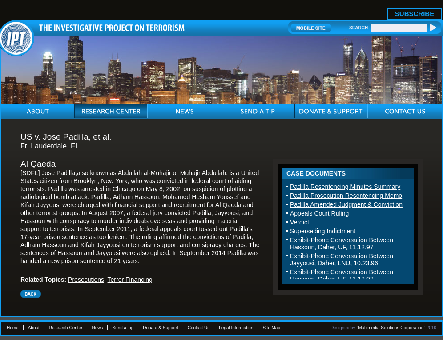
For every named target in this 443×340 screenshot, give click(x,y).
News (97, 327)
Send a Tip (122, 327)
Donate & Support (160, 327)
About (34, 327)
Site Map (271, 327)
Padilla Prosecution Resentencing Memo (346, 195)
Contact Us (198, 327)
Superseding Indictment (322, 231)
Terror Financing (130, 279)
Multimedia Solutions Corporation (390, 327)
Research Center (66, 327)
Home (13, 327)
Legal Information (236, 327)
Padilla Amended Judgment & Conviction (346, 204)
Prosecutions (86, 279)
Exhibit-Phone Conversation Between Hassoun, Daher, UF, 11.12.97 (341, 243)
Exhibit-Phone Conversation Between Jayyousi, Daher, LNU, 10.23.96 (341, 259)
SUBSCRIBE (414, 13)
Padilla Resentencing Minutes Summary (345, 186)
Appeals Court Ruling (319, 213)
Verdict (299, 222)
